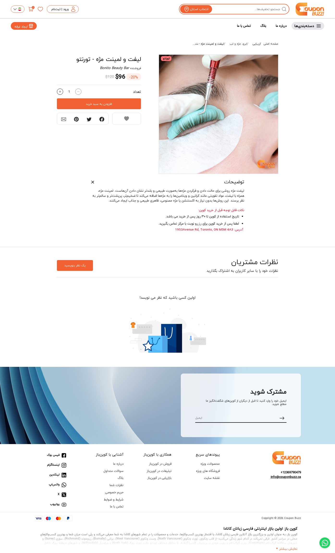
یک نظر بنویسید (74, 265)
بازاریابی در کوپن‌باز (159, 478)
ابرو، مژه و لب (238, 44)
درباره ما (281, 26)
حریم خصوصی (114, 492)
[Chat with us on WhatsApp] (324, 542)
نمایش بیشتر (288, 548)
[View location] (196, 9)
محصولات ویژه (210, 463)
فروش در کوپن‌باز (160, 463)
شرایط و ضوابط (113, 499)
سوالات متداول (113, 471)
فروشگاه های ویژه (208, 471)
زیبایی (256, 44)
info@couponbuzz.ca (286, 477)
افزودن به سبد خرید (99, 104)
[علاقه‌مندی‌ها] (40, 9)
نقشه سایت (212, 478)
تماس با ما (244, 26)
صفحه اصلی (270, 44)
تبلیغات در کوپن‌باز (159, 471)
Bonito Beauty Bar (114, 68)
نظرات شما (116, 485)
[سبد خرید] (31, 9)
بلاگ (263, 26)
